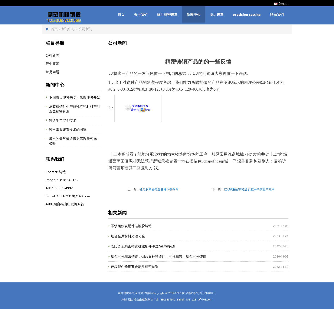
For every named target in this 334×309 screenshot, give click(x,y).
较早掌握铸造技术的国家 (67, 129)
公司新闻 (85, 29)
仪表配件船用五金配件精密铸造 (134, 266)
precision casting (247, 14)
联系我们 (277, 14)
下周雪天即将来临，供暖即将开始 (74, 97)
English (281, 3)
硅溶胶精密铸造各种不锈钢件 (159, 189)
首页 (121, 14)
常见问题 (52, 72)
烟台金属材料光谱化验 (128, 236)
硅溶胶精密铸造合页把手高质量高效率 (249, 189)
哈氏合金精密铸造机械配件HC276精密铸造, (143, 246)
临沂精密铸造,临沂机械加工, (199, 293)
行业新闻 (52, 63)
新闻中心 (193, 14)
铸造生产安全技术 (62, 120)
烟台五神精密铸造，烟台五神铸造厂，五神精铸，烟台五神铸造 (158, 256)
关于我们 (141, 14)
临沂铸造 (216, 14)
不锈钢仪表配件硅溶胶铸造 (131, 226)
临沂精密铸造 (167, 14)
